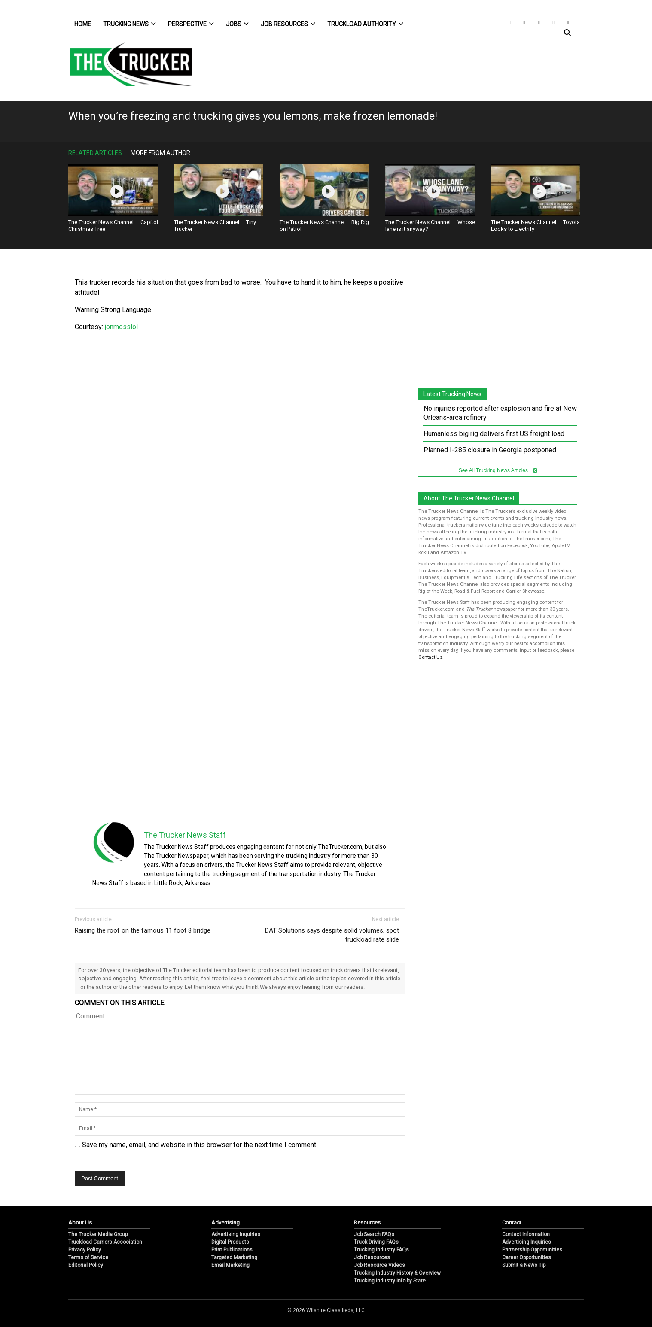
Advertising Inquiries (235, 1234)
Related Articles (95, 152)
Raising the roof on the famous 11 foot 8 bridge (142, 930)
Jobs (237, 24)
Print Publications (232, 1250)
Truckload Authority (365, 24)
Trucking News (129, 24)
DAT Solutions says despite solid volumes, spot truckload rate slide (332, 935)
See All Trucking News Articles (498, 470)
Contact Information (526, 1234)
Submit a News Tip (523, 1265)
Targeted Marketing (234, 1257)
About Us (80, 1222)
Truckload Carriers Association (105, 1242)
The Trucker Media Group (98, 1234)
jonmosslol (120, 327)
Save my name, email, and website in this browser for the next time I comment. (199, 1145)
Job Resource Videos (379, 1265)
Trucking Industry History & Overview (397, 1273)
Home (82, 24)
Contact (511, 1222)
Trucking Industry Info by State (390, 1281)
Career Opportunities (526, 1257)
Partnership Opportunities (532, 1250)
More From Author (160, 152)
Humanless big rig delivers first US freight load (493, 434)
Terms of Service (88, 1257)
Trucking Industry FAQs (381, 1250)
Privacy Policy (84, 1250)
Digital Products (230, 1242)
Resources (367, 1222)
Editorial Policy (85, 1265)
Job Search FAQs (374, 1234)
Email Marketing (230, 1265)
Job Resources (288, 24)
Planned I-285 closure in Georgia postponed (489, 450)
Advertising (225, 1222)
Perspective (191, 24)
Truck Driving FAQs (376, 1242)
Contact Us (430, 657)
